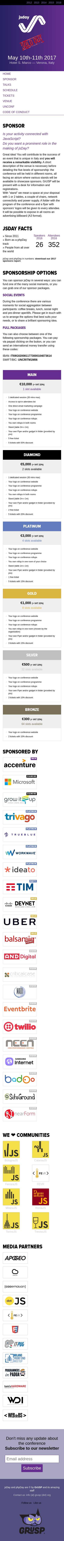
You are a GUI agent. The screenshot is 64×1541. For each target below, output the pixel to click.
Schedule (10, 90)
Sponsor (9, 79)
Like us (37, 1502)
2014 (44, 2)
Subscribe (32, 1468)
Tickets (8, 95)
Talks (7, 84)
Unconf (8, 106)
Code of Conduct (16, 112)
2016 (58, 2)
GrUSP (38, 1487)
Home (7, 73)
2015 (51, 2)
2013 (36, 2)
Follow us (27, 1502)
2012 (29, 2)
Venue (7, 101)
